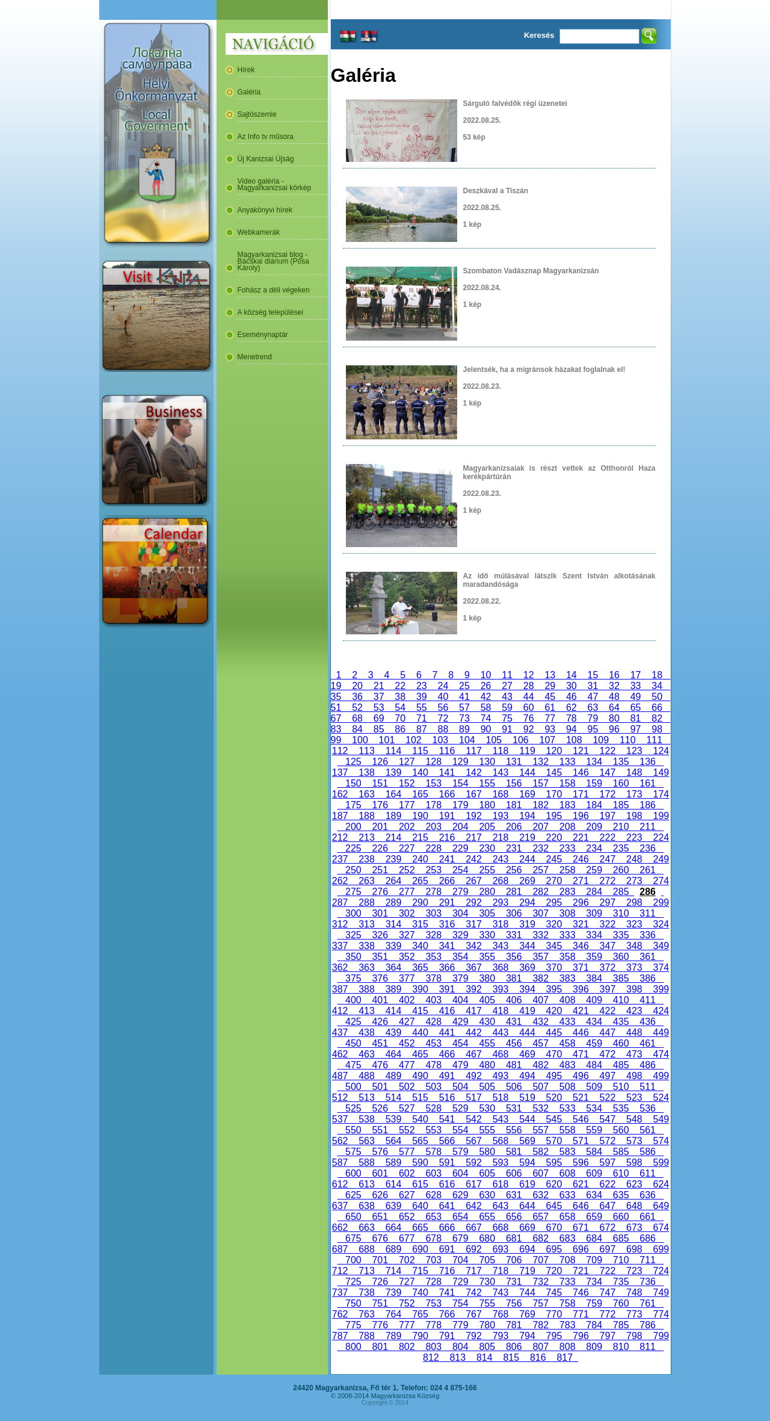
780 (487, 1325)
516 (447, 1097)
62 (571, 707)
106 (520, 740)
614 (393, 1184)
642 (473, 1206)
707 (540, 1260)
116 (447, 751)
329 (460, 935)
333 (567, 935)
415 (420, 1011)
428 (433, 1022)
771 (580, 1314)
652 (406, 1217)
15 (593, 675)
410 (621, 1000)
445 (554, 1032)
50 (657, 697)
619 (527, 1184)
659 (594, 1217)
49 (636, 697)
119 (527, 751)
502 (406, 1087)
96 (614, 729)
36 (357, 697)
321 (580, 924)
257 (540, 870)
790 (420, 1336)
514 (393, 1097)
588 (366, 1162)
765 (420, 1314)
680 (487, 1238)
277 (406, 892)
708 (567, 1260)
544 (527, 1119)
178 (433, 805)
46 (571, 697)
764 (393, 1314)
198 (634, 816)
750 (353, 1303)
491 (447, 1076)
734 (594, 1282)
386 (647, 978)
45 (550, 697)
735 (621, 1282)
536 (647, 1108)
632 (540, 1195)
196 (580, 816)
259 (594, 870)
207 (540, 827)
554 (460, 1130)
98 (657, 729)
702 (406, 1260)
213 (366, 837)
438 (366, 1032)
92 (529, 729)
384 (594, 978)
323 (634, 924)
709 (594, 1260)
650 (353, 1217)
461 (647, 1043)
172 (607, 794)
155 (487, 783)
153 (433, 783)
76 (529, 718)
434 (594, 1022)
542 (473, 1119)
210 (621, 827)
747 (607, 1292)
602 (406, 1173)
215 (420, 837)
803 (433, 1347)
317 (473, 924)
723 (634, 1271)
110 (627, 740)
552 (406, 1130)
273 (634, 881)
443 (500, 1032)
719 (527, 1271)
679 (460, 1238)
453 (433, 1043)
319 (527, 924)
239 (393, 859)
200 (353, 827)
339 (393, 946)
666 (447, 1227)
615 (420, 1184)
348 (634, 946)
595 (554, 1162)
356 (513, 957)
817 (565, 1357)
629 (460, 1195)
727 (406, 1282)
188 (366, 816)
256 (513, 870)
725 (353, 1282)
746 (580, 1292)
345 (554, 946)
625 (353, 1195)
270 (554, 881)
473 (634, 1054)
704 (460, 1260)
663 (366, 1227)
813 (458, 1357)
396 (580, 989)
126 (380, 762)
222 (607, 837)
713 (366, 1271)
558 (567, 1130)
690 (420, 1249)
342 (473, 946)
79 (593, 718)
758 (567, 1303)
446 (580, 1032)
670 (554, 1227)
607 (540, 1173)
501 (380, 1087)
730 (487, 1282)
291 (447, 902)
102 (413, 740)
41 (464, 697)
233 (567, 848)
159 (594, 783)
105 (494, 740)
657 (540, 1217)
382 (540, 978)
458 (567, 1043)
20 (357, 686)
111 (654, 740)
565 (420, 1141)
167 (473, 794)
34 (657, 686)
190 (420, 816)
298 (634, 902)
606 (513, 1173)
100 (359, 740)
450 (353, 1043)
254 (460, 870)
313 (366, 924)
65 (636, 707)
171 (580, 794)
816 (538, 1357)
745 (554, 1292)
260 (621, 870)
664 (393, 1227)
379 (460, 978)
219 (527, 837)
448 (634, 1032)
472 (607, 1054)
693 (500, 1249)
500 (353, 1087)
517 (473, 1097)
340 (420, 946)
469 (527, 1054)
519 (527, 1097)
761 (647, 1303)
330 (487, 935)
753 (433, 1303)
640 (420, 1206)
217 (473, 837)
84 (357, 729)
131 (513, 762)
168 (500, 794)
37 (379, 697)
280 (487, 892)
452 (406, 1043)
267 (473, 881)
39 (422, 697)
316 (447, 924)
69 (379, 718)
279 (460, 892)
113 (366, 751)
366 (447, 967)
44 (529, 697)
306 (513, 913)
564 (393, 1141)
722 (607, 1271)
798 (634, 1336)
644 (527, 1206)
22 (400, 686)
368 (500, 967)
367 (473, 967)
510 (621, 1087)
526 (380, 1108)
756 (513, 1303)
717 (473, 1271)
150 (353, 783)
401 (380, 1000)
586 (647, 1152)
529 (460, 1108)
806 (513, 1347)
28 (529, 686)
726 (380, 1282)
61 (550, 707)
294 (527, 902)
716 (447, 1271)
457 (540, 1043)
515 (420, 1097)
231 (513, 848)
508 (567, 1087)
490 (420, 1076)
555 (487, 1130)
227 (406, 848)
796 (580, 1336)
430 (487, 1022)
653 (433, 1217)
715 (420, 1271)
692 (473, 1249)
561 (647, 1130)
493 (500, 1076)
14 (571, 675)
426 (380, 1022)
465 (420, 1054)
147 (607, 772)
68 (357, 718)
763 (366, 1314)
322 (607, 924)
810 (621, 1347)
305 (487, 913)
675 (353, 1238)
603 (433, 1173)
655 (487, 1217)
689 (393, 1249)
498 (634, 1076)
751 (380, 1303)
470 (554, 1054)
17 (636, 675)
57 (464, 707)
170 (554, 794)
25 (464, 686)
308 (567, 913)
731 (513, 1282)
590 (420, 1162)
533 (567, 1108)
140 (420, 772)
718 (500, 1271)
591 (447, 1162)
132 (540, 762)
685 (621, 1238)
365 (420, 967)
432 (540, 1022)
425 (353, 1022)
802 (406, 1347)
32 (614, 686)
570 (554, 1141)
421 (580, 1011)
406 (513, 1000)
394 (527, 989)
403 (433, 1000)
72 (443, 718)
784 (594, 1325)
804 (460, 1347)
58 (486, 707)
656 (513, 1217)
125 (353, 762)
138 (366, 772)
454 (460, 1043)
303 (433, 913)
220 (554, 837)
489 (393, 1076)
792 (473, 1336)
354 (460, 957)
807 (540, 1347)
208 (567, 827)
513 (366, 1097)
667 (473, 1227)
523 (634, 1097)
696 (580, 1249)
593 (500, 1162)
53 (379, 707)
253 (433, 870)
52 (357, 707)
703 (433, 1260)
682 (540, 1238)
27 (507, 686)
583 (567, 1152)
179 (460, 805)
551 (380, 1130)
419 (527, 1011)
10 (486, 675)
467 (473, 1054)
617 (473, 1184)
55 (422, 707)
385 (621, 978)
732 (540, 1282)
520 (554, 1097)
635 (621, 1195)
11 (507, 675)
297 (607, 902)
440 (420, 1032)
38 (400, 697)
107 (547, 740)
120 (554, 751)
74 (486, 718)
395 (554, 989)
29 (550, 686)
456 (513, 1043)
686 (647, 1238)
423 (634, 1011)
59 (507, 707)
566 (447, 1141)
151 (380, 783)
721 (580, 1271)
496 (580, 1076)
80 (614, 718)
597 (607, 1162)
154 (460, 783)
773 (634, 1314)
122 (607, 751)
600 (353, 1173)
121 (580, 751)
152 (406, 783)
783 (567, 1325)
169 (527, 794)
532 (540, 1108)
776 (380, 1325)
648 (634, 1206)
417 (473, 1011)
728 (433, 1282)
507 (540, 1087)
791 (447, 1336)
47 (593, 697)
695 (554, 1249)
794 (527, 1336)
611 (647, 1173)
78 (571, 718)
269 (527, 881)
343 (500, 946)
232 (540, 848)
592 (473, 1162)
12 (529, 675)
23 (422, 686)
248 (634, 859)
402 (406, 1000)
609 (594, 1173)
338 (366, 946)
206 (513, 827)
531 (513, 1108)
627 (406, 1195)
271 (580, 881)
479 (460, 1065)
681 (513, 1238)
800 (353, 1347)
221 (580, 837)
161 (647, 783)
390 (420, 989)
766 (447, 1314)
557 (540, 1130)
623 (634, 1184)
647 (607, 1206)
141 (447, 772)
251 (380, 870)
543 (500, 1119)
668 (500, 1227)
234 (594, 848)
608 (567, 1173)
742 (473, 1292)
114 (393, 751)
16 (614, 675)
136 (647, 762)
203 (433, 827)
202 (406, 827)
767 (473, 1314)
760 (621, 1303)
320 (554, 924)
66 (657, 707)
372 (607, 967)
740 (420, 1292)
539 (393, 1119)
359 (594, 957)
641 (447, 1206)
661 (647, 1217)
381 (513, 978)
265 (420, 881)
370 (554, 967)
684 (594, 1238)
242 (473, 859)
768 (500, 1314)
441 (447, 1032)
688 (366, 1249)
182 (540, 805)
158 (567, 783)
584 (594, 1152)
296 (580, 902)
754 (460, 1303)
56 (443, 707)
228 (433, 848)
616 (447, 1184)
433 (567, 1022)
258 (567, 870)
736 (647, 1282)
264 (393, 881)
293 (500, 902)
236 (647, 848)
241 (447, 859)
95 (593, 729)
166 (447, 794)
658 (567, 1217)
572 (607, 1141)
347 (607, 946)
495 (554, 1076)
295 (554, 902)
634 (594, 1195)
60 (529, 707)
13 (550, 675)
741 (447, 1292)
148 (634, 772)
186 (647, 805)
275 (353, 892)
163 (366, 794)
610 (621, 1173)
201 (380, 827)
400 (353, 1000)
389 (393, 989)
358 (567, 957)
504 (460, 1087)
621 (580, 1184)
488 (366, 1076)
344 (527, 946)
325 (353, 935)
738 (366, 1292)
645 (554, 1206)
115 (420, 751)
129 (460, 762)
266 (447, 881)
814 (484, 1357)
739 (393, 1292)
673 (634, 1227)
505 (487, 1087)
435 (621, 1022)
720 (554, 1271)
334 (594, 935)
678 (433, 1238)
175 (353, 805)
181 (513, 805)
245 (554, 859)
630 (487, 1195)
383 (567, 978)
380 (487, 978)
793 (500, 1336)
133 (567, 762)
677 (406, 1238)
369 (527, 967)
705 (487, 1260)
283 (567, 892)
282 (540, 892)
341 (447, 946)
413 (366, 1011)
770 (554, 1314)
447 (607, 1032)
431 (513, 1022)
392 (473, 989)
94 (571, 729)
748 (634, 1292)
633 (567, 1195)
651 (380, 1217)
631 (513, 1195)
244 (527, 859)
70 (400, 718)
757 (540, 1303)
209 (594, 827)
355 (487, 957)
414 (393, 1011)
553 (433, 1130)
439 (393, 1032)
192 (473, 816)
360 (621, 957)
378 (433, 978)
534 (594, 1108)
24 (443, 686)
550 (353, 1130)
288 (366, 902)
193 (500, 816)
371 (580, 967)
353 (433, 957)
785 (621, 1325)
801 (380, 1347)
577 (406, 1152)
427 (406, 1022)
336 (647, 935)
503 (433, 1087)
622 (607, 1184)
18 (657, 675)
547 (607, 1119)
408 (567, 1000)
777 (406, 1325)
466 (447, 1054)
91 (507, 729)
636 (647, 1195)
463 (366, 1054)
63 (593, 707)
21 (379, 686)
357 (540, 957)
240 (420, 859)
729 (460, 1282)
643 (500, 1206)
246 (580, 859)
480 (487, 1065)
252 (406, 870)
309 (594, 913)
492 (473, 1076)
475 (353, 1065)
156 (513, 783)
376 (380, 978)
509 (594, 1087)
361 (647, 957)
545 (554, 1119)
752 (406, 1303)
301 (380, 913)
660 (621, 1217)
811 (647, 1347)
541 (447, 1119)
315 (420, 924)
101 (387, 740)
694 (527, 1249)
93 (550, 729)
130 (487, 762)
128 (433, 762)
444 (527, 1032)
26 (486, 686)
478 (433, 1065)
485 (621, 1065)
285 (621, 892)
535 (621, 1108)
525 (353, 1108)
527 (406, 1108)
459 (594, 1043)
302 (406, 913)
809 (594, 1347)
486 (647, 1065)
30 (571, 686)
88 (443, 729)
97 (636, 729)
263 (366, 881)
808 (567, 1347)
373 (634, 967)
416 (447, 1011)
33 (636, 686)
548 (634, 1119)
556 (513, 1130)
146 (580, 772)
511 (647, 1087)
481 (513, 1065)
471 (580, 1054)
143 (500, 772)
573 (634, 1141)
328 (433, 935)
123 (634, 751)
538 (366, 1119)
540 (420, 1119)
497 (607, 1076)
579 (460, 1152)
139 (393, 772)
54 (400, 707)
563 (366, 1141)
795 (554, 1336)
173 (634, 794)
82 (657, 718)
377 (406, 978)
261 (647, 870)
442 (473, 1032)
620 (554, 1184)
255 (487, 870)
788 (366, 1336)
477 (406, 1065)
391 (447, 989)
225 (353, 848)
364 (393, 967)
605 (487, 1173)
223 (634, 837)
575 (353, 1152)
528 (433, 1108)
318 (500, 924)
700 (353, 1260)
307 (540, 913)
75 (507, 718)
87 (422, 729)
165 (420, 794)
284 (594, 892)
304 (460, 913)
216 (447, 837)
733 (567, 1282)
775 (353, 1325)
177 (406, 805)
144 (527, 772)
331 (513, 935)
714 (393, 1271)
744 (527, 1292)
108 (574, 740)
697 (607, 1249)
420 (554, 1011)
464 (393, 1054)
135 (621, 762)
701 (380, 1260)
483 (567, 1065)
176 (380, 805)
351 (380, 957)
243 (500, 859)
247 (607, 859)
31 (593, 686)
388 (366, 989)
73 (464, 718)
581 (513, 1152)
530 (487, 1108)
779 (460, 1325)
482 (540, 1065)
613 (366, 1184)
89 (464, 729)
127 (406, 762)
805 (487, 1347)
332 (540, 935)
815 (511, 1357)
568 (500, 1141)
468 (500, 1054)
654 (460, 1217)
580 (487, 1152)
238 (366, 859)
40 (443, 697)
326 (380, 935)
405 (487, 1000)
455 (487, 1043)
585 (621, 1152)
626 (380, 1195)
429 (460, 1022)
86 (400, 729)
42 (486, 697)
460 (621, 1043)
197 (607, 816)
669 (527, 1227)
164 (393, 794)
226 (380, 848)
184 (594, 805)
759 (594, 1303)
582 (540, 1152)
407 (540, 1000)
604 (460, 1173)
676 (380, 1238)
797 (607, 1336)
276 (380, 892)
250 (353, 870)
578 (433, 1152)
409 (594, 1000)
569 (527, 1141)
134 (594, 762)
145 (554, 772)
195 (554, 816)
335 (621, 935)
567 (473, 1141)
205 (487, 827)
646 (580, 1206)
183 (567, 805)
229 (460, 848)
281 (513, 892)
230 (487, 848)
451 (380, 1043)
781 (513, 1325)
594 (527, 1162)
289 (393, 902)
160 (621, 783)
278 (433, 892)
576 (380, 1152)
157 (540, 783)
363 (366, 967)
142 (473, 772)
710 (621, 1260)
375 (353, 978)
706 (513, 1260)
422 (607, 1011)
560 (621, 1130)
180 (487, 805)
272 (607, 881)
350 (353, 957)
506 (513, 1087)
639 (393, 1206)
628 (433, 1195)
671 (580, 1227)
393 (500, 989)
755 (487, 1303)
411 (647, 1000)
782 (540, 1325)
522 (607, 1097)
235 (621, 848)
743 (500, 1292)
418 (500, 1011)
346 (580, 946)
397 (607, 989)
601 (380, 1173)
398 (634, 989)
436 (647, 1022)
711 (647, 1260)
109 (601, 740)
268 (500, 881)
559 (594, 1130)
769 (527, 1314)
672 (607, 1227)
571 (580, 1141)
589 (393, 1162)
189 (393, 816)
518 (500, 1097)
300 (353, 913)
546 (580, 1119)
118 (500, 751)
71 (422, 718)
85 (379, 729)
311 (647, 913)
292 (473, 902)
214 (393, 837)
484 (594, 1065)
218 (500, 837)
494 (527, 1076)
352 (406, 957)
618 (500, 1184)
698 (634, 1249)
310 (621, 913)
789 (393, 1336)
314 (393, 924)
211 (647, 827)
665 (420, 1227)
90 (486, 729)
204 (460, 827)
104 (467, 740)
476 (380, 1065)
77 (550, 718)
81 (636, 718)
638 (366, 1206)
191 (447, 816)
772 (607, 1314)
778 (433, 1325)
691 (447, 1249)
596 (580, 1162)
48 (614, 697)
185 (621, 805)
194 (527, 816)
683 (567, 1238)
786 (647, 1325)
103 (440, 740)
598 (634, 1162)
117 (473, 751)
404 (460, 1000)
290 (420, 902)
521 (580, 1097)
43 (507, 697)
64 (614, 707)
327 (406, 935)
